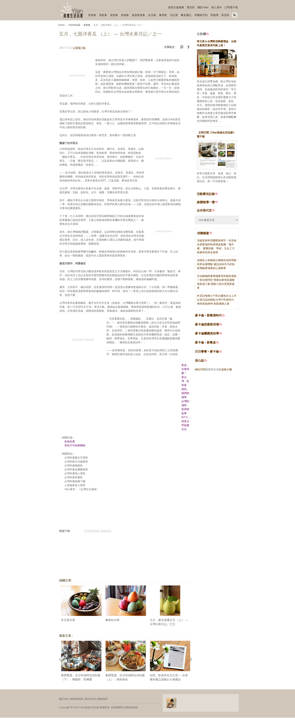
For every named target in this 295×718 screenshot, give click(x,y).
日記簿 (174, 15)
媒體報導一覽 (207, 202)
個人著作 (216, 7)
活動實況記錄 (207, 194)
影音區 (225, 15)
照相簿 (214, 15)
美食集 (92, 15)
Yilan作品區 (74, 25)
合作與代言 (206, 211)
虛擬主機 (226, 370)
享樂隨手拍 (201, 15)
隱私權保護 (77, 699)
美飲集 (103, 15)
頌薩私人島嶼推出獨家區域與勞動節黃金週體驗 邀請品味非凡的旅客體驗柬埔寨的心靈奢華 (216, 264)
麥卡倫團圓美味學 (207, 334)
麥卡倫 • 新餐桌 (205, 343)
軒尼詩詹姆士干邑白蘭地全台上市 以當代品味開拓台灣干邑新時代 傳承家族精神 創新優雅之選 (216, 300)
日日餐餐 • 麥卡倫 (207, 352)
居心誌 (199, 361)
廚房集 (114, 15)
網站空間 (200, 370)
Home (61, 25)
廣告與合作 (90, 699)
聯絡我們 (103, 699)
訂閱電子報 (231, 7)
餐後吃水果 (112, 620)
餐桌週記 (186, 15)
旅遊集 (125, 15)
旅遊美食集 (138, 15)
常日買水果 (68, 620)
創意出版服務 (176, 7)
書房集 (163, 15)
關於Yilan (203, 7)
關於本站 (64, 699)
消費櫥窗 (204, 233)
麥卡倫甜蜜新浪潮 (207, 325)
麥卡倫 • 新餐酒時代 (208, 316)
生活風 (152, 15)
